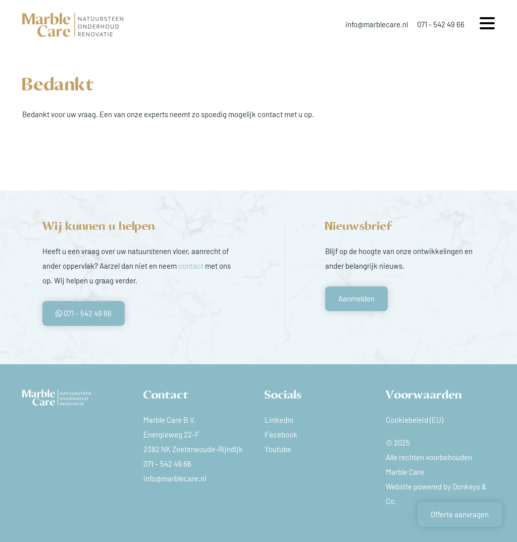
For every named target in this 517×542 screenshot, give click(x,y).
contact (190, 265)
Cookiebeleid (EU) (414, 419)
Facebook (281, 434)
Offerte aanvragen (460, 514)
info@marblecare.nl (376, 24)
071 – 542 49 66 (84, 313)
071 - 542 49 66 (440, 24)
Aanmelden (356, 298)
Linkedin (279, 419)
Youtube (278, 449)
